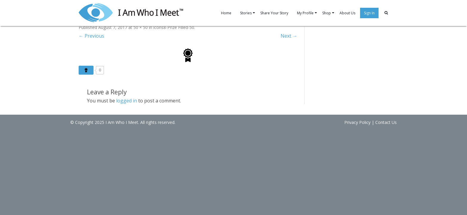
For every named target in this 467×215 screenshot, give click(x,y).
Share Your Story (269, 13)
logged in (118, 100)
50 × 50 (132, 27)
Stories (237, 13)
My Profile (304, 13)
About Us (350, 13)
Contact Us (386, 122)
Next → (292, 36)
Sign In (373, 13)
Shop (327, 13)
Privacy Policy (357, 122)
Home (216, 13)
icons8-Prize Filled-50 (165, 27)
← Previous (83, 36)
